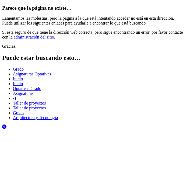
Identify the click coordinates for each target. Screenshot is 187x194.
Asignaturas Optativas (32, 74)
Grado (18, 69)
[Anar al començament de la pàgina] (4, 127)
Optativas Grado (27, 88)
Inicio (18, 79)
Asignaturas (23, 93)
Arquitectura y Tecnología (35, 117)
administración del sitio (34, 37)
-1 (14, 98)
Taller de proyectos (29, 103)
